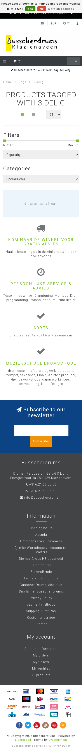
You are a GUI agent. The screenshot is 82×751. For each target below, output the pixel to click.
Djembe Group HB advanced (41, 558)
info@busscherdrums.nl (43, 497)
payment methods (41, 604)
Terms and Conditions (41, 578)
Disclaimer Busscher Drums (41, 591)
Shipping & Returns (41, 611)
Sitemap (41, 624)
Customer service (41, 617)
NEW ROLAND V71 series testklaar (39, 13)
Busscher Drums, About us (41, 585)
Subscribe (41, 441)
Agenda (41, 534)
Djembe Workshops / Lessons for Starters (41, 550)
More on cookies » (61, 8)
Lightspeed (23, 739)
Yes (30, 8)
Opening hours (41, 528)
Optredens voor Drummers (41, 541)
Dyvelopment (58, 739)
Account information (41, 649)
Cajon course (41, 565)
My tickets (41, 662)
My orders (41, 655)
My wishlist (41, 668)
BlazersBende (41, 572)
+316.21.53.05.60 (42, 484)
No (42, 8)
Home (7, 82)
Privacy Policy (41, 598)
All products (41, 675)
